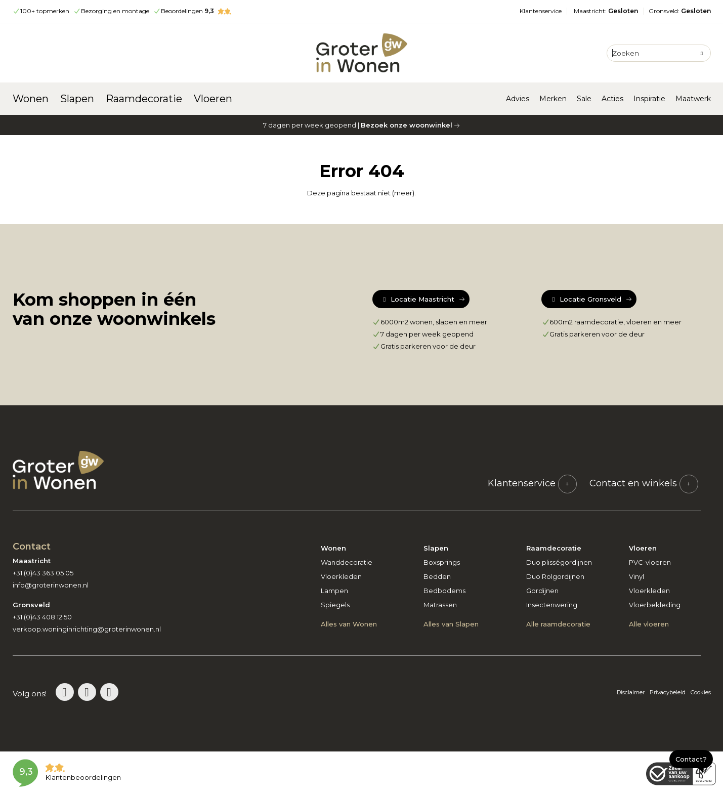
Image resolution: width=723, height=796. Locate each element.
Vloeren (213, 99)
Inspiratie (649, 98)
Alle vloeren (649, 624)
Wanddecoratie (346, 562)
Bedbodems (444, 590)
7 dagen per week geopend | (361, 125)
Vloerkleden (341, 576)
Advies (517, 98)
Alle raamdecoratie (558, 624)
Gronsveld (680, 11)
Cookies (701, 692)
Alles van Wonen (349, 624)
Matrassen (440, 605)
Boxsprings (441, 562)
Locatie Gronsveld (585, 299)
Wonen (31, 99)
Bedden (437, 576)
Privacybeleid (668, 692)
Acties (612, 98)
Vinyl (636, 576)
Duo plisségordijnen (559, 562)
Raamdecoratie (144, 99)
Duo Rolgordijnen (555, 576)
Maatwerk (693, 98)
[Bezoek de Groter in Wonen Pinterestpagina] (65, 692)
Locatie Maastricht (417, 299)
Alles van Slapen (451, 624)
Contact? (691, 759)
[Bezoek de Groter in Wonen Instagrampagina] (87, 692)
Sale (584, 98)
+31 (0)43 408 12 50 (42, 617)
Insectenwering (551, 605)
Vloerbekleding (655, 605)
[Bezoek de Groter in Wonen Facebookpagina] (109, 692)
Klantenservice (541, 11)
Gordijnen (542, 590)
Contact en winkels (643, 483)
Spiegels (335, 605)
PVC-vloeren (650, 562)
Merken (553, 98)
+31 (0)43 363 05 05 (43, 573)
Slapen (77, 99)
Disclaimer (631, 692)
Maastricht (606, 11)
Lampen (334, 590)
